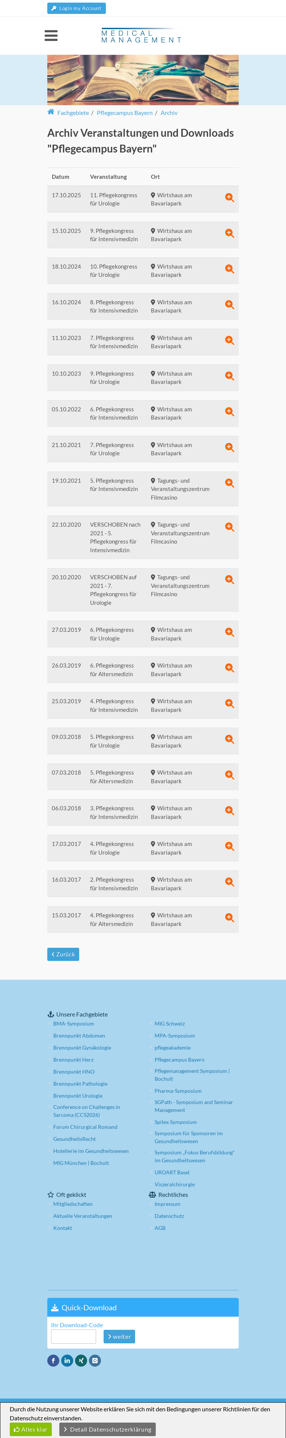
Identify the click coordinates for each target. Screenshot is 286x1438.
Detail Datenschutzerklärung (107, 1429)
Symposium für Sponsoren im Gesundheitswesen (189, 1137)
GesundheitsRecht (74, 1139)
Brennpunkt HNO (74, 1071)
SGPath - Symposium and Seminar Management (194, 1106)
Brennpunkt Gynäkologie (82, 1047)
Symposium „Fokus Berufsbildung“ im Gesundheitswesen (195, 1156)
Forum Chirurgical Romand (85, 1127)
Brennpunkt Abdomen (79, 1035)
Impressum (168, 1204)
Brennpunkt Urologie (77, 1095)
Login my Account (76, 8)
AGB (160, 1228)
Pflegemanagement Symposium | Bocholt (192, 1075)
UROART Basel (172, 1172)
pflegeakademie (173, 1047)
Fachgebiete (68, 112)
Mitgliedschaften (73, 1204)
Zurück (63, 954)
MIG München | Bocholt (81, 1163)
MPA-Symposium (175, 1035)
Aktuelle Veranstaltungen (82, 1216)
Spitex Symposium (176, 1122)
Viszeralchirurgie (175, 1184)
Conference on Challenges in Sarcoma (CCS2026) (86, 1111)
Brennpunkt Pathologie (80, 1083)
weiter (119, 1336)
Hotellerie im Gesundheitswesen (91, 1151)
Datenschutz (169, 1216)
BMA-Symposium (73, 1023)
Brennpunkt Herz (73, 1059)
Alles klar (31, 1429)
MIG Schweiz (170, 1023)
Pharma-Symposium (178, 1091)
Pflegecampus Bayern (180, 1059)
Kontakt (62, 1228)
